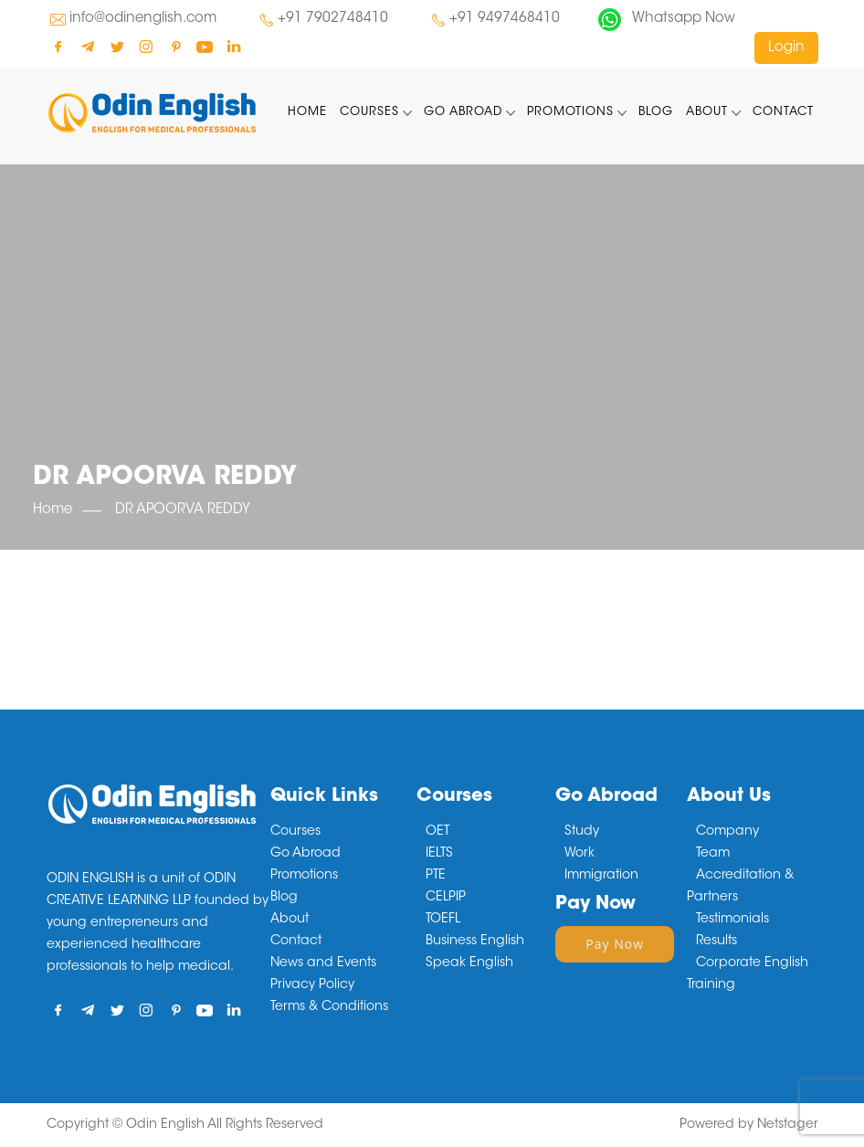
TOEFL (443, 919)
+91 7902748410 (333, 19)
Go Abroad (463, 112)
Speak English (469, 963)
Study (581, 832)
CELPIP (446, 897)
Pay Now (614, 943)
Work (579, 853)
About (707, 112)
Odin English (165, 1125)
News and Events (323, 963)
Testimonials (732, 919)
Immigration (601, 875)
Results (716, 941)
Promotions (570, 112)
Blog (655, 112)
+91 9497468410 (504, 19)
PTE (436, 875)
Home (307, 112)
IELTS (439, 853)
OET (437, 832)
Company (727, 832)
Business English (475, 941)
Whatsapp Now (683, 19)
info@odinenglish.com (142, 19)
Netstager (787, 1125)
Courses (369, 112)
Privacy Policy (312, 985)
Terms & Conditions (329, 1007)
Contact (783, 112)
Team (713, 853)
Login (786, 48)
